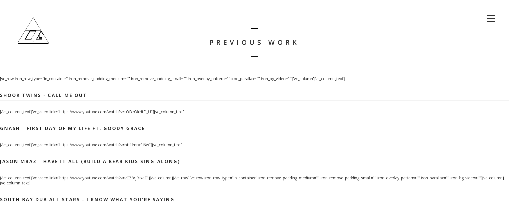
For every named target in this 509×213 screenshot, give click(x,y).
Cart (453, 18)
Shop (473, 18)
